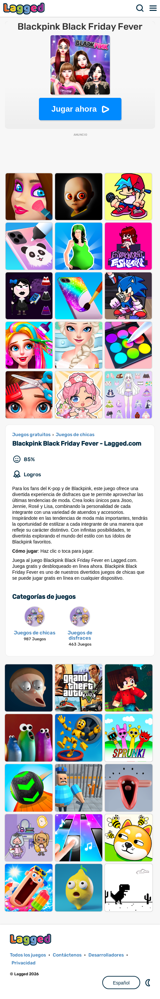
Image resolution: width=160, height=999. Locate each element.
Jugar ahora (74, 108)
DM (148, 982)
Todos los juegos (28, 955)
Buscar (140, 8)
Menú (153, 8)
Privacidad (24, 963)
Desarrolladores (106, 955)
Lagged (24, 8)
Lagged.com (31, 939)
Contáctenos (67, 955)
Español (121, 982)
